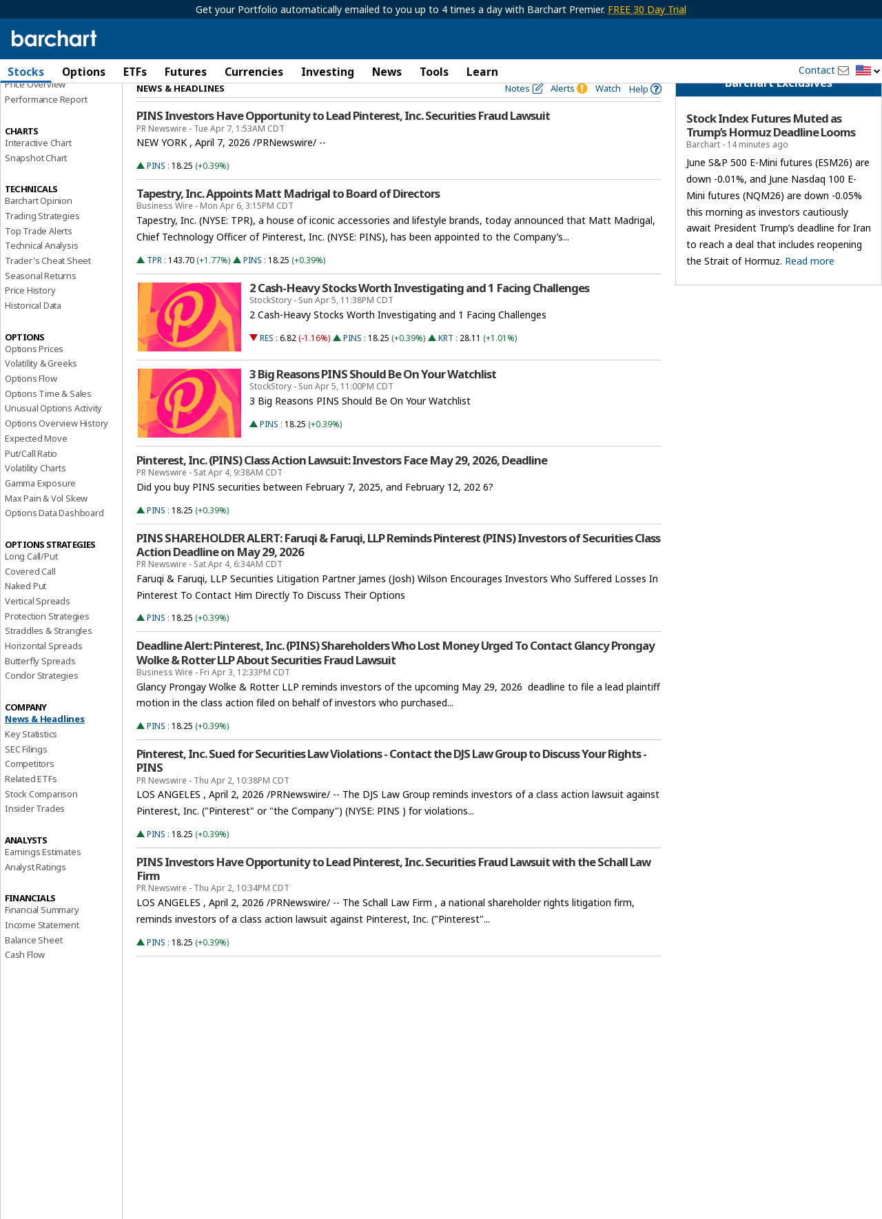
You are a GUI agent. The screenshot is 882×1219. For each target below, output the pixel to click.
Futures (186, 71)
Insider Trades (35, 832)
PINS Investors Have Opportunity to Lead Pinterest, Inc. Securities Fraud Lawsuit (343, 140)
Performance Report (46, 123)
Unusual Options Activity (53, 432)
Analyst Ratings (35, 890)
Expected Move (36, 461)
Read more (809, 284)
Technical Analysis (41, 269)
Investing (327, 71)
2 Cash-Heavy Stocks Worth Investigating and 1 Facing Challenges (419, 311)
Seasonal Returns (40, 299)
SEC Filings (26, 772)
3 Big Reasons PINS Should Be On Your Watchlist (372, 397)
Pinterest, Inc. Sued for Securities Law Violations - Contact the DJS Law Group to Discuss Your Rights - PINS (391, 785)
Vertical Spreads (37, 625)
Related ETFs (31, 802)
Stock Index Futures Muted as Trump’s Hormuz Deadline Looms (770, 149)
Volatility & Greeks (41, 387)
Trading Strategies (42, 239)
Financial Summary (42, 934)
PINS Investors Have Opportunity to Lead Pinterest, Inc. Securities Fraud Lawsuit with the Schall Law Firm (393, 893)
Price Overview (35, 108)
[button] (868, 71)
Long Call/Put (31, 580)
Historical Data (33, 329)
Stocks (26, 71)
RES (267, 361)
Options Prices (34, 372)
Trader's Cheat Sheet (48, 284)
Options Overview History (56, 447)
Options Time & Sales (48, 417)
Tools (434, 71)
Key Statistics (31, 757)
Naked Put (25, 610)
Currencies (254, 71)
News (387, 71)
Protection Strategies (47, 639)
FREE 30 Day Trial (647, 9)
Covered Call (30, 594)
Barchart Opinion (38, 224)
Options (83, 71)
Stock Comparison (41, 817)
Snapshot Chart (36, 181)
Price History (30, 314)
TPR (154, 283)
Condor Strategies (42, 699)
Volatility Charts (35, 492)
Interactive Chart (38, 166)
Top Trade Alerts (38, 254)
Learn (482, 71)
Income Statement (42, 949)
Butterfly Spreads (40, 684)
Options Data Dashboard (54, 537)
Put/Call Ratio (31, 477)
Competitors (29, 787)
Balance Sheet (33, 963)
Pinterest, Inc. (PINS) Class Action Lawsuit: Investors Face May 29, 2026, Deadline (341, 484)
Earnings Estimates (43, 876)
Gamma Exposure (40, 506)
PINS (156, 190)
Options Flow (31, 402)
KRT (445, 361)
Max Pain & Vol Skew (46, 521)
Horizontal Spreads (43, 670)
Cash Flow (25, 978)
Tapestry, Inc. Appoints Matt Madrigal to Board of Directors (288, 218)
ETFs (135, 71)
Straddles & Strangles (48, 654)
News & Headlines (45, 743)
